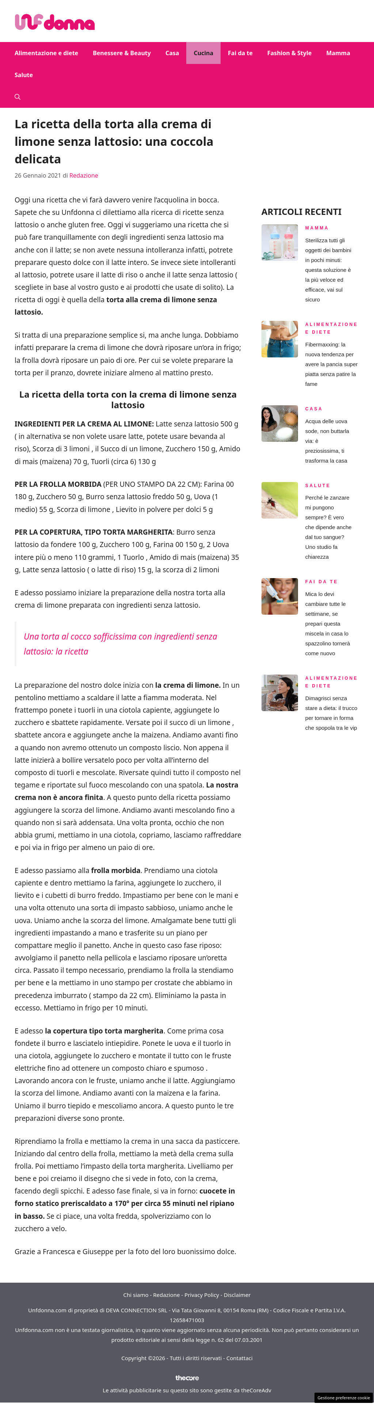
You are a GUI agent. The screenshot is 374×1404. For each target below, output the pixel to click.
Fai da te (240, 53)
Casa (172, 53)
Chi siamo (136, 1294)
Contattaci (239, 1358)
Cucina (203, 53)
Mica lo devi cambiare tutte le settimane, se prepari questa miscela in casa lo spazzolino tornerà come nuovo (327, 623)
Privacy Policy (201, 1294)
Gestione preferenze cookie (343, 1397)
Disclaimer (237, 1294)
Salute (24, 75)
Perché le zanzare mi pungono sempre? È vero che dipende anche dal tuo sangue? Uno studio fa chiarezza (328, 527)
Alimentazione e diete (46, 53)
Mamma (338, 53)
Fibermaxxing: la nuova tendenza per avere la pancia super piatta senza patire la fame (331, 364)
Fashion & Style (289, 53)
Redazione (166, 1294)
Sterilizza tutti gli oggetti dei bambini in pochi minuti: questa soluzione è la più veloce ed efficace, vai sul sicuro (328, 270)
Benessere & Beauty (122, 53)
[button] (17, 97)
